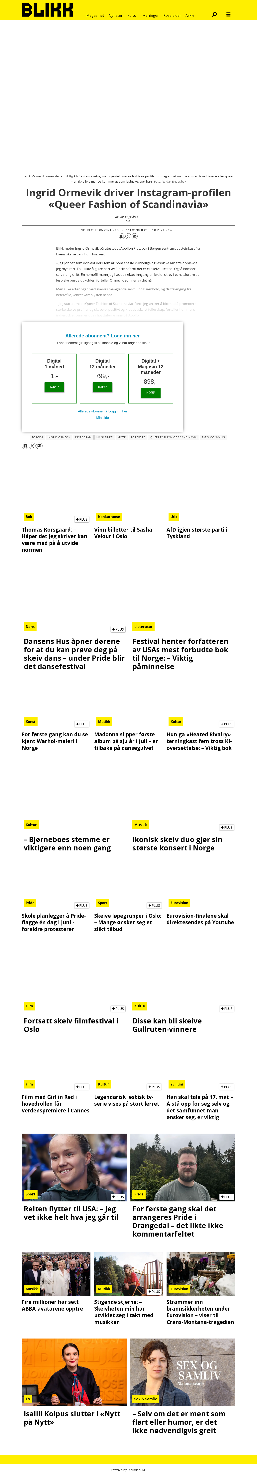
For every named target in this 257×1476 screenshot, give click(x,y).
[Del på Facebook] (122, 236)
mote (122, 437)
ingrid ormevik (59, 437)
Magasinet (95, 15)
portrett (138, 437)
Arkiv (190, 15)
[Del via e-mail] (135, 236)
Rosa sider (172, 15)
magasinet (104, 437)
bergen (37, 437)
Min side (102, 418)
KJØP (54, 387)
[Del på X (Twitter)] (128, 236)
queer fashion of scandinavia (173, 437)
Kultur (132, 15)
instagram (83, 437)
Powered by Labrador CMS (128, 1470)
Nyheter (116, 15)
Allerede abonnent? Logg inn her (102, 335)
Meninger (150, 15)
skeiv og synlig (213, 437)
